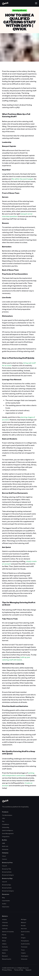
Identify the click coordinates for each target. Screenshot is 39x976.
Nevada (23, 925)
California (5, 925)
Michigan (23, 919)
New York (24, 928)
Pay (3, 821)
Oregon (23, 937)
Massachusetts (6, 959)
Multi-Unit (5, 846)
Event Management (8, 833)
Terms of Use (18, 970)
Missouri (23, 922)
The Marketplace (7, 815)
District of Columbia (8, 931)
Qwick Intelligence (7, 830)
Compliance (5, 824)
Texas (23, 950)
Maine (4, 953)
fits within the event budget (22, 179)
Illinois (4, 941)
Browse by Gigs (6, 885)
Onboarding (5, 827)
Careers (4, 859)
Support (28, 970)
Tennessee (24, 947)
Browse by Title (6, 869)
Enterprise (5, 849)
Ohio (22, 934)
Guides (4, 903)
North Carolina (25, 931)
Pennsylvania (25, 941)
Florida (4, 934)
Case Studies (6, 900)
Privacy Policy (7, 970)
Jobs (3, 818)
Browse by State (7, 872)
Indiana (4, 944)
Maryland (5, 956)
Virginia (23, 953)
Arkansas (5, 922)
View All (4, 866)
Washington (24, 956)
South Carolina (25, 944)
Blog (3, 897)
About (4, 856)
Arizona (4, 919)
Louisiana (5, 950)
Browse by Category (8, 875)
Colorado (4, 928)
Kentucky (5, 947)
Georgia (4, 937)
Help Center (5, 906)
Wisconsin (24, 959)
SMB (3, 843)
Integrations (5, 836)
